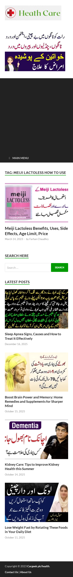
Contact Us (11, 572)
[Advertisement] (36, 115)
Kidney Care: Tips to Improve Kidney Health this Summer (32, 466)
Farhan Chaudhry (39, 239)
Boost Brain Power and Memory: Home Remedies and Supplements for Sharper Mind (34, 401)
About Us (25, 572)
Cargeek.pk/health (38, 566)
